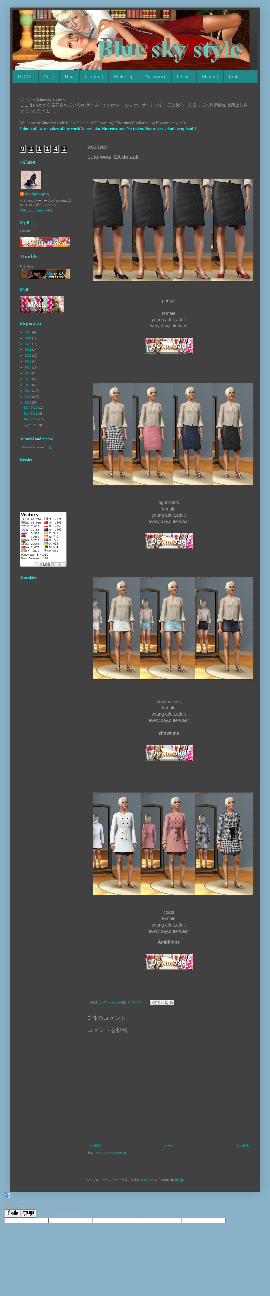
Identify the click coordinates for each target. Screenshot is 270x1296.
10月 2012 (31, 419)
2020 (28, 355)
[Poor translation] (28, 1213)
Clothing (94, 76)
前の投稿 (243, 1145)
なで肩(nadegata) (37, 194)
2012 (28, 402)
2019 (28, 361)
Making (210, 76)
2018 (28, 367)
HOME (25, 76)
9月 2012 (30, 425)
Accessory (155, 76)
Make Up (124, 76)
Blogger (180, 1180)
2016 (28, 379)
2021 (28, 349)
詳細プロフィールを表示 (36, 210)
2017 (28, 373)
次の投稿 (95, 1145)
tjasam (145, 1180)
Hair (69, 76)
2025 (28, 332)
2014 (28, 391)
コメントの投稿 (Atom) (110, 1153)
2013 (28, 397)
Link (234, 76)
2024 (28, 338)
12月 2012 (31, 407)
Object (184, 76)
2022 (28, 344)
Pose (49, 76)
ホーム (168, 1145)
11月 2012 (31, 413)
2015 (28, 385)
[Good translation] (12, 1213)
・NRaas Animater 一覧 (36, 447)
